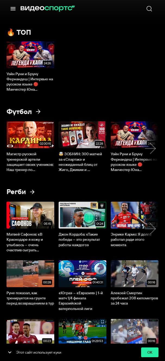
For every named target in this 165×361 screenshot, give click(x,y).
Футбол (19, 111)
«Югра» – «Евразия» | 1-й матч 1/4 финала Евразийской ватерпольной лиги (81, 300)
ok (149, 352)
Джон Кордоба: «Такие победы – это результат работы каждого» (79, 239)
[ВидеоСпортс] (48, 8)
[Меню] (13, 8)
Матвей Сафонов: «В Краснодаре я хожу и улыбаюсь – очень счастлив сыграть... (25, 242)
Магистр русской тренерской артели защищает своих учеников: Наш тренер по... (30, 161)
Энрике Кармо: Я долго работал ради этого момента (131, 239)
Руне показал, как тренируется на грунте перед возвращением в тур (30, 298)
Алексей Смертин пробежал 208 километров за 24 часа (134, 298)
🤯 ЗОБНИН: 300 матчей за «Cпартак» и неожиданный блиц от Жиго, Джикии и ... (80, 161)
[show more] (9, 352)
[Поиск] (149, 8)
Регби (16, 191)
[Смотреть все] (38, 111)
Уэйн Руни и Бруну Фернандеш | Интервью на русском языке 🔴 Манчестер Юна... (30, 81)
